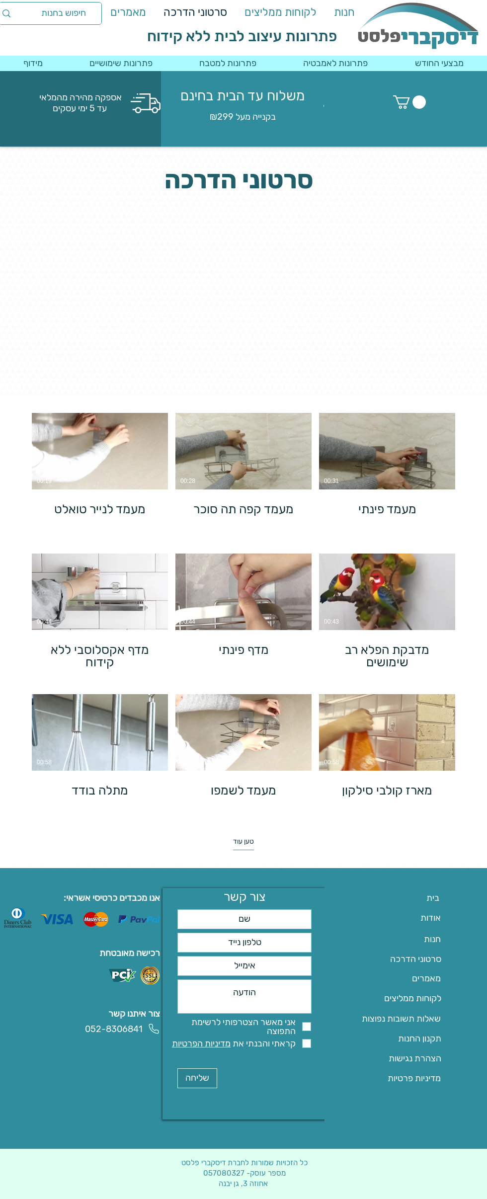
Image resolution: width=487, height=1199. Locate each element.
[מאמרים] (405, 978)
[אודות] (405, 918)
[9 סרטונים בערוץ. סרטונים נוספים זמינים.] (243, 611)
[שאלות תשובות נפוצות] (400, 1019)
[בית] (405, 898)
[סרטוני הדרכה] (406, 959)
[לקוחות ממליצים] (400, 998)
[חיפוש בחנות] (63, 13)
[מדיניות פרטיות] (405, 1078)
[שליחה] (197, 1078)
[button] (409, 102)
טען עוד (243, 841)
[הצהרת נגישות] (406, 1058)
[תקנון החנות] (406, 1038)
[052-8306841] (115, 1029)
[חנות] (405, 939)
